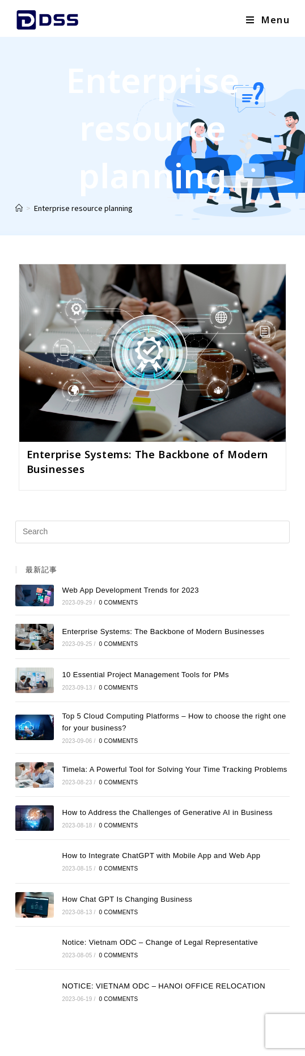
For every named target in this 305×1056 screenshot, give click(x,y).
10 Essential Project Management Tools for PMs (145, 674)
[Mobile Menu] (268, 20)
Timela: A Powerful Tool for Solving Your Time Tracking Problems (174, 769)
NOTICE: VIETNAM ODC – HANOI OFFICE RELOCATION (163, 986)
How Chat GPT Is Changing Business (127, 899)
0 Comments (118, 602)
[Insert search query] (152, 532)
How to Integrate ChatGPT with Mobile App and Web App (161, 855)
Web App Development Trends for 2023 (130, 590)
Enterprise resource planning (83, 207)
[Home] (19, 207)
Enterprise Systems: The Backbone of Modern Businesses (163, 631)
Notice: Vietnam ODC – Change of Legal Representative (160, 942)
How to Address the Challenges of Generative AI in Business (167, 812)
